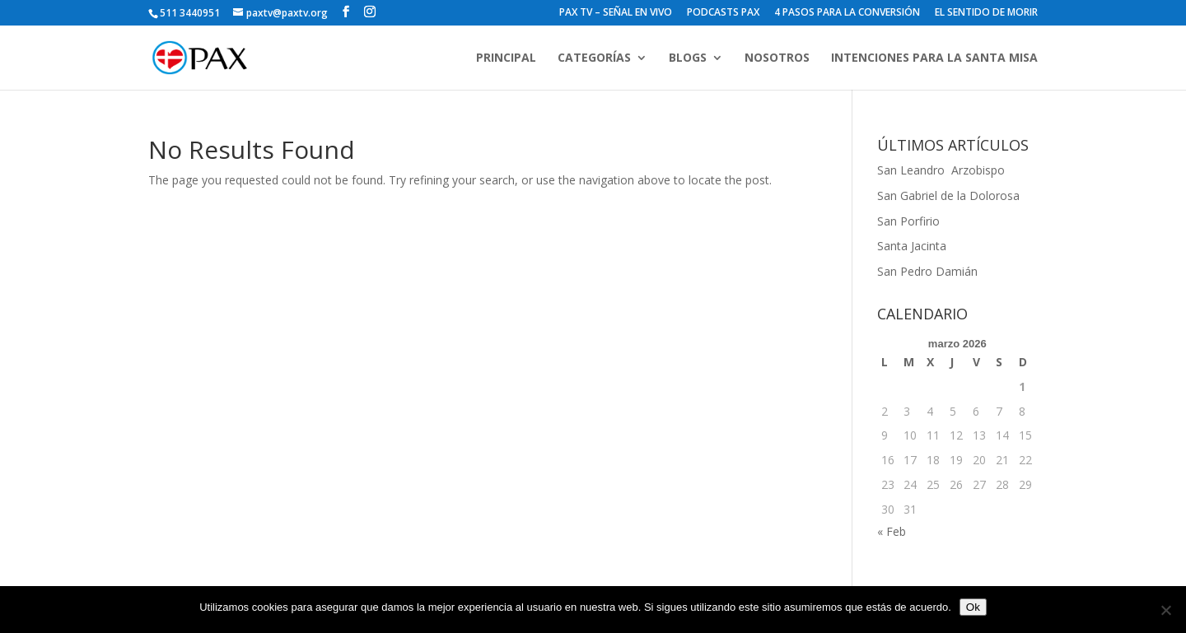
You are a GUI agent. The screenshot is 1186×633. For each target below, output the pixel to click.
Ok (973, 607)
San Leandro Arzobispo (942, 170)
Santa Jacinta (911, 246)
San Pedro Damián (927, 271)
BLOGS (688, 58)
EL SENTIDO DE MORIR (986, 13)
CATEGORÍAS (594, 58)
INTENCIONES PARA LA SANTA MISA (934, 58)
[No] (1165, 610)
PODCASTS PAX (723, 13)
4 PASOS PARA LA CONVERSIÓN (847, 13)
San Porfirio (908, 221)
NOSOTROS (777, 58)
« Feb (891, 531)
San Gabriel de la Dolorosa (948, 195)
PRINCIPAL (506, 58)
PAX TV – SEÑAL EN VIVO (615, 13)
